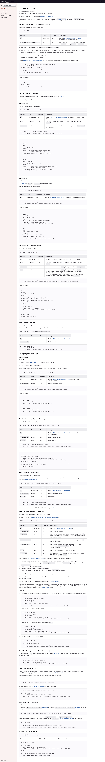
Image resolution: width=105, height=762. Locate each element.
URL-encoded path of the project (81, 38)
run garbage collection (64, 508)
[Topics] (9, 18)
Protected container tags (38, 479)
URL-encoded (64, 653)
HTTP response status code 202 (43, 558)
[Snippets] (9, 20)
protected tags (38, 572)
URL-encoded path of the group (65, 197)
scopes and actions (47, 686)
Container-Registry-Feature (74, 718)
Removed (31, 183)
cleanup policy (53, 587)
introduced (41, 362)
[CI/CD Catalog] (9, 15)
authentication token (67, 673)
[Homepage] (5, 2)
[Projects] (9, 11)
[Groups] (9, 13)
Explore (12, 1)
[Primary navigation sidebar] (2, 5)
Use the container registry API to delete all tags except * (52, 517)
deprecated (86, 707)
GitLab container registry (55, 16)
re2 (61, 534)
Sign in (101, 1)
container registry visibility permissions (41, 60)
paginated (70, 96)
